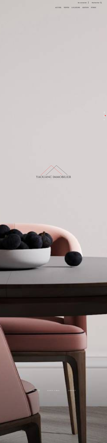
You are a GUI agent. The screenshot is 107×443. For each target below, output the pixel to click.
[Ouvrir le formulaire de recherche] (100, 3)
